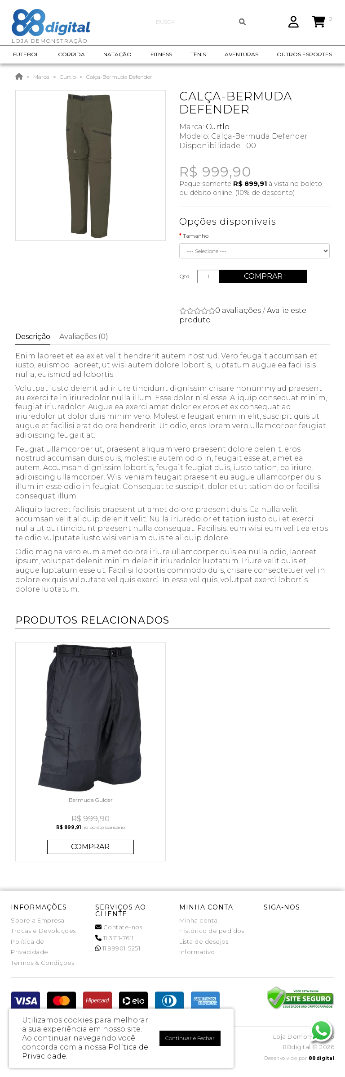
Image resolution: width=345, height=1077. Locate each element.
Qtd (184, 276)
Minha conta (198, 920)
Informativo (197, 951)
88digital (322, 1058)
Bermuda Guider (91, 799)
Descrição (32, 336)
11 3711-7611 (114, 937)
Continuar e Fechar (190, 1038)
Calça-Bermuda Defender (119, 76)
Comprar (264, 276)
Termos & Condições (42, 962)
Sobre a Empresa (38, 920)
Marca (41, 76)
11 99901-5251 (118, 948)
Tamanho (195, 235)
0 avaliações (238, 310)
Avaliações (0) (83, 336)
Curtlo (68, 76)
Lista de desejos (203, 941)
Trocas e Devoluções (43, 930)
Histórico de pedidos (211, 930)
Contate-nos (118, 927)
